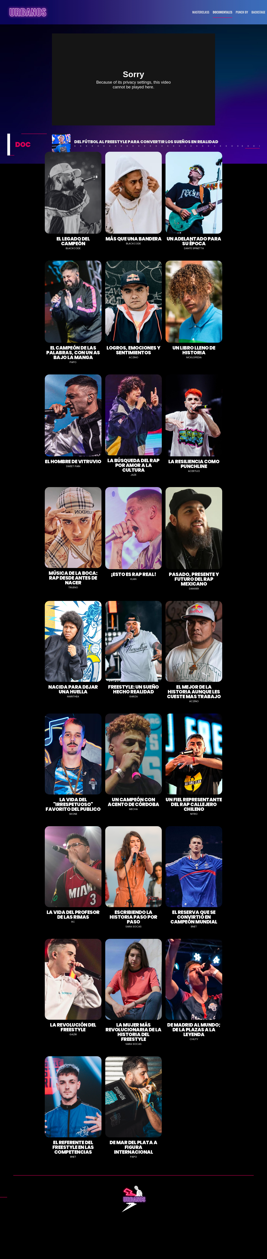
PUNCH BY (242, 12)
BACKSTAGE (258, 12)
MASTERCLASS (200, 12)
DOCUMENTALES (222, 12)
